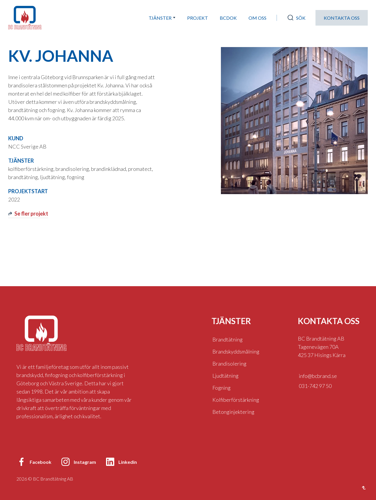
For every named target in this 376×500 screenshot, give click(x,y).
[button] (162, 17)
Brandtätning (227, 339)
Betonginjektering (233, 412)
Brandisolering (229, 363)
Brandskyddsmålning (235, 351)
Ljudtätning (225, 375)
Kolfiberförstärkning (235, 399)
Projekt (197, 18)
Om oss (257, 18)
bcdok (228, 18)
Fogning (221, 387)
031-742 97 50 (315, 386)
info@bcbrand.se (318, 376)
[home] (24, 17)
